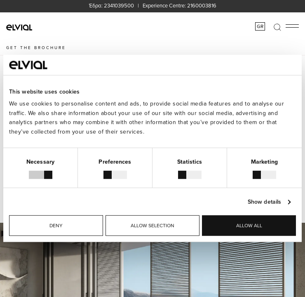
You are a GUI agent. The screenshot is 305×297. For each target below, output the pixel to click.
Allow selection (152, 225)
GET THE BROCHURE (36, 47)
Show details (264, 202)
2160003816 (201, 5)
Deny (56, 225)
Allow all (249, 225)
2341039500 (119, 5)
